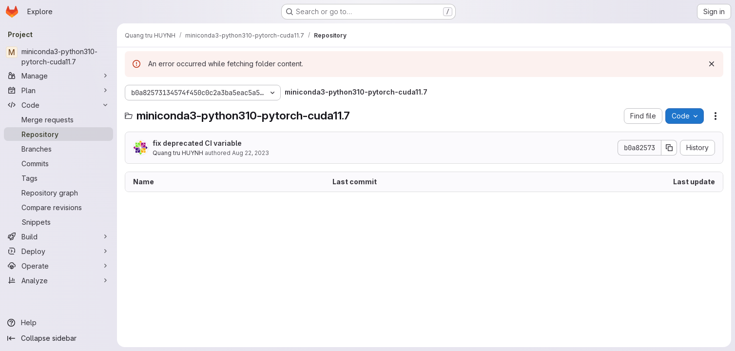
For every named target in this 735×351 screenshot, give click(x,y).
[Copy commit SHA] (669, 148)
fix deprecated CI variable (197, 143)
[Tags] (58, 178)
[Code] (58, 105)
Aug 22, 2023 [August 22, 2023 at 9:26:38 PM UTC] (250, 152)
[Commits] (58, 163)
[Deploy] (58, 251)
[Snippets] (58, 222)
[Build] (58, 236)
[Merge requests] (58, 119)
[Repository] (58, 134)
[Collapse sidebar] (58, 338)
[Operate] (58, 266)
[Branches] (58, 149)
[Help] (58, 323)
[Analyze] (58, 280)
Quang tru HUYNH (178, 152)
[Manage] (58, 75)
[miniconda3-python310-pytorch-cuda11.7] (58, 56)
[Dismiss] (711, 64)
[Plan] (58, 90)
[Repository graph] (58, 192)
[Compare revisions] (58, 207)
